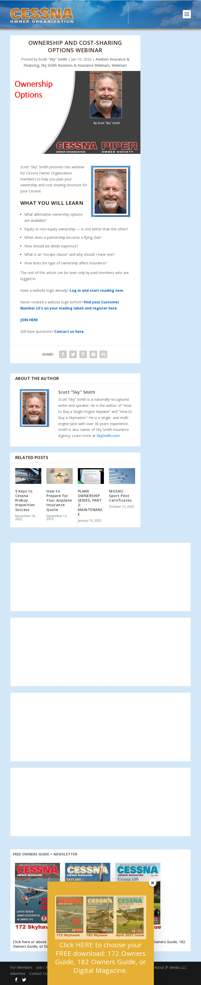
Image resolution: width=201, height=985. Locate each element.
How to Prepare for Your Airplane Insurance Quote (59, 500)
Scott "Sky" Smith (53, 59)
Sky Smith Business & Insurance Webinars (75, 65)
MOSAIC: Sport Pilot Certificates (120, 496)
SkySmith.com (108, 435)
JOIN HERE (29, 319)
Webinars (119, 65)
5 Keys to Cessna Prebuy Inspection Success (25, 500)
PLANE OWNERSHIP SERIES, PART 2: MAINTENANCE (90, 503)
